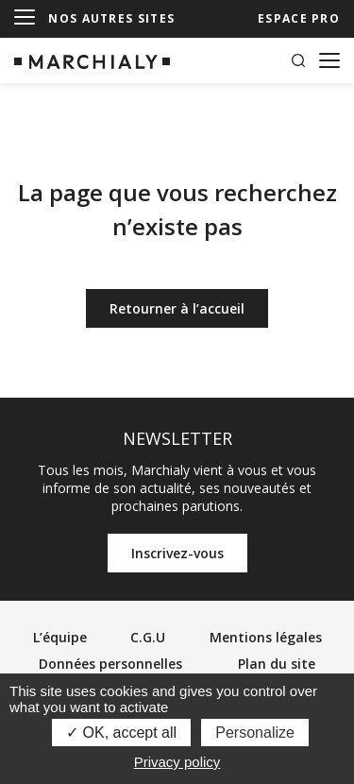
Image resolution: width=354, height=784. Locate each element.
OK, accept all (121, 732)
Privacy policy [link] (177, 762)
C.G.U (147, 637)
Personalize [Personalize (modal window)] (255, 732)
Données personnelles (110, 664)
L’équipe (60, 637)
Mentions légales (266, 637)
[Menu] (24, 18)
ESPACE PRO (299, 18)
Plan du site (276, 664)
